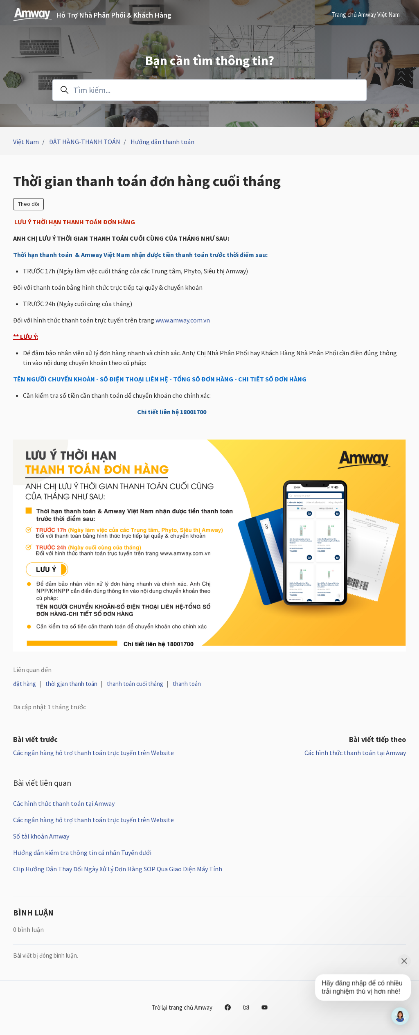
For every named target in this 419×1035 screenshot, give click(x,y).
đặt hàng (24, 684)
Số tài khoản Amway (41, 836)
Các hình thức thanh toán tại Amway (355, 753)
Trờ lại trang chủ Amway (182, 1007)
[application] (400, 1016)
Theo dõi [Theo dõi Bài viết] (28, 203)
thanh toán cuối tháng (135, 684)
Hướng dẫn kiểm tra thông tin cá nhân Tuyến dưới (82, 852)
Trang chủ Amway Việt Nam (365, 14)
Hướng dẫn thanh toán (162, 142)
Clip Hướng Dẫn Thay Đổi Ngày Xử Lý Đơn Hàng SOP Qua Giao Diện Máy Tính (117, 869)
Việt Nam (26, 142)
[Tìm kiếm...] (209, 90)
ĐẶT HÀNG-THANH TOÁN (84, 142)
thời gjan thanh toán (71, 684)
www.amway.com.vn (182, 320)
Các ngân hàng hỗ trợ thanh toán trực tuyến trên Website (93, 753)
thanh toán (187, 684)
